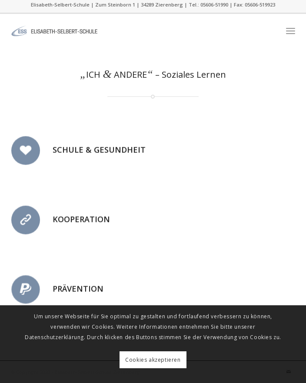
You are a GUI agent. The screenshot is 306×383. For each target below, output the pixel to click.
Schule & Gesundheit (99, 151)
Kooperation (81, 220)
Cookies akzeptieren (152, 359)
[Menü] (290, 30)
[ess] (124, 30)
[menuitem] (290, 30)
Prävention (78, 290)
